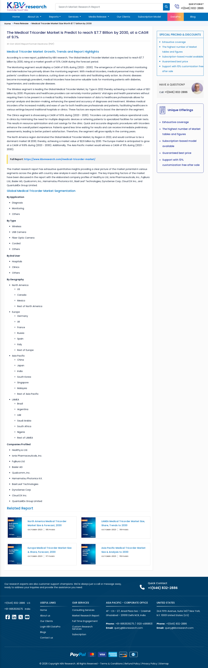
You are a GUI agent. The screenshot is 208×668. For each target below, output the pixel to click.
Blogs (43, 632)
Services (73, 16)
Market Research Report (85, 615)
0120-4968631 (144, 623)
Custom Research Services (82, 627)
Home (16, 16)
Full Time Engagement (85, 621)
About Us (33, 16)
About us (45, 615)
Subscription (79, 634)
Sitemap (164, 663)
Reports (54, 16)
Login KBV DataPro (50, 626)
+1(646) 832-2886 (192, 8)
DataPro (176, 16)
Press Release (21, 23)
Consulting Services (83, 610)
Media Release (98, 16)
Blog (192, 16)
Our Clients (123, 16)
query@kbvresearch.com (128, 628)
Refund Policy (132, 663)
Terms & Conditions (111, 663)
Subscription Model (149, 16)
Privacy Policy (149, 663)
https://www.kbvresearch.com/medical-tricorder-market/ (59, 159)
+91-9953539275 (13, 609)
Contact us (46, 638)
